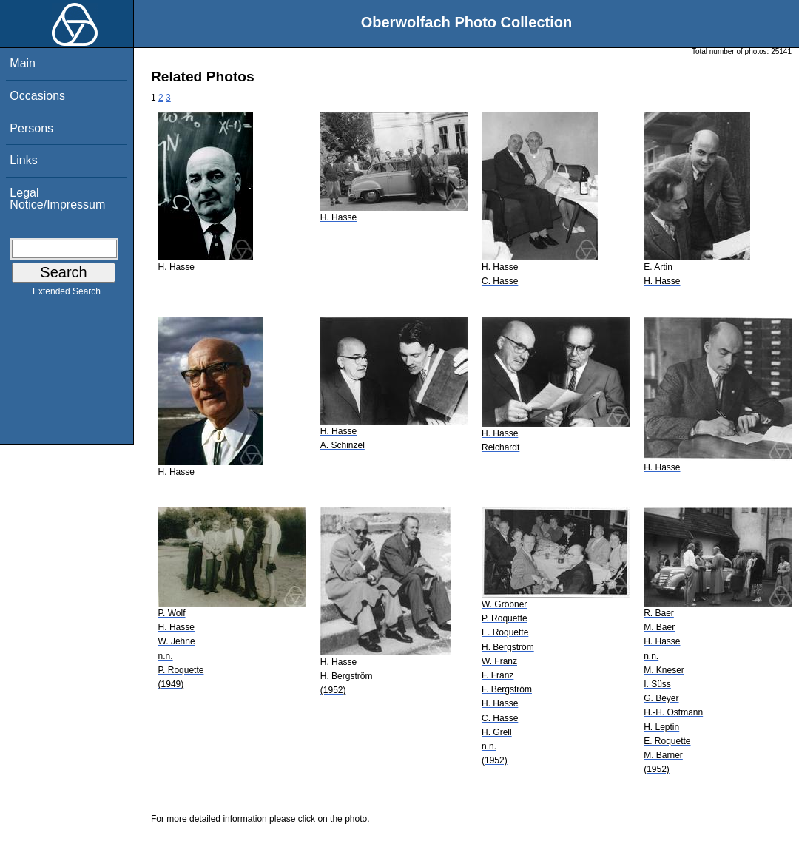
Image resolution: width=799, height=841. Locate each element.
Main (23, 63)
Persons (31, 128)
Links (23, 160)
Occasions (37, 95)
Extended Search (67, 294)
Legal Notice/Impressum (57, 198)
